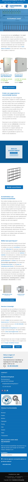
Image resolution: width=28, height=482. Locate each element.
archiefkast (17, 247)
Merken (3, 418)
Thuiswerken (4, 435)
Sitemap (19, 477)
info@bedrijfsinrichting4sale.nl (9, 327)
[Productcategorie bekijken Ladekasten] (21, 289)
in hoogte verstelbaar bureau (11, 342)
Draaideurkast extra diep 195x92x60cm (6, 75)
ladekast (22, 253)
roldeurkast (9, 249)
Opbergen (3, 421)
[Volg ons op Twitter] (7, 391)
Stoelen (3, 430)
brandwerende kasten (7, 264)
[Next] (27, 290)
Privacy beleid (11, 477)
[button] (2, 6)
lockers (14, 260)
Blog (5, 2)
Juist (18, 474)
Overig (3, 424)
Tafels (2, 432)
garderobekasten (5, 260)
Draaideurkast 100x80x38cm (19, 75)
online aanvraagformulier (11, 331)
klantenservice (5, 322)
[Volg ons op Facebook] (2, 391)
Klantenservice (20, 2)
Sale (2, 427)
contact (7, 320)
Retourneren (19, 476)
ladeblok (3, 255)
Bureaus (3, 412)
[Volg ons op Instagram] (5, 391)
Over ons (9, 2)
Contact (14, 2)
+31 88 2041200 (19, 324)
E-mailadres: (14, 454)
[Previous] (1, 290)
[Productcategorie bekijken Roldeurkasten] (7, 289)
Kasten (3, 415)
